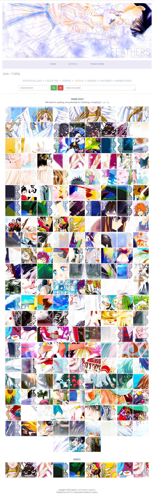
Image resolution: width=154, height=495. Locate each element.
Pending (92, 81)
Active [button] (73, 64)
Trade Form (97, 64)
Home (53, 64)
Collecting (52, 81)
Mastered (105, 81)
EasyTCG (68, 492)
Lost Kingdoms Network (85, 490)
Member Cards (123, 81)
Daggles (95, 492)
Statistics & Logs (32, 81)
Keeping (66, 81)
